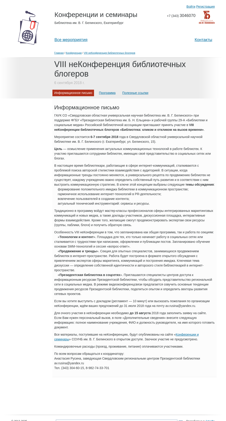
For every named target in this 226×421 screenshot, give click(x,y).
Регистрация (205, 6)
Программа (107, 93)
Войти (190, 6)
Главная (59, 52)
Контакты (203, 39)
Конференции (74, 52)
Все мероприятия (70, 39)
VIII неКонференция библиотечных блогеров (109, 52)
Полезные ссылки (135, 93)
